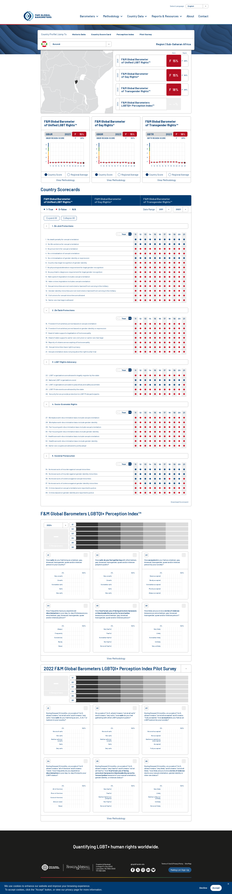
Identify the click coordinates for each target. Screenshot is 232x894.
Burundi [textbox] (56, 44)
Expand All (51, 219)
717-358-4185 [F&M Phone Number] (101, 872)
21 (184, 235)
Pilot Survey (146, 34)
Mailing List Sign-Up (180, 870)
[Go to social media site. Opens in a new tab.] (133, 871)
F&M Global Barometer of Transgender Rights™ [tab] (159, 200)
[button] (117, 234)
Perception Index (125, 34)
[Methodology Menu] (121, 16)
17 (165, 235)
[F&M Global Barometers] (38, 16)
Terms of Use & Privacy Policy (172, 865)
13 (145, 235)
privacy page (72, 889)
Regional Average (79, 174)
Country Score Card (101, 34)
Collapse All (69, 219)
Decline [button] (203, 888)
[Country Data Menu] (145, 16)
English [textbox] (191, 6)
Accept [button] (216, 888)
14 (150, 235)
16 (160, 235)
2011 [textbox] (161, 210)
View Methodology (65, 180)
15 (155, 235)
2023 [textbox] (178, 210)
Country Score (55, 174)
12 (140, 235)
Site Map (188, 865)
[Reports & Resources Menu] (180, 16)
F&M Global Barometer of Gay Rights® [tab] (110, 200)
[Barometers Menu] (97, 16)
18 (170, 235)
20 (179, 235)
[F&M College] (78, 868)
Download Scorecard (179, 503)
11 (135, 235)
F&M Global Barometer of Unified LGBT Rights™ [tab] (60, 200)
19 (174, 235)
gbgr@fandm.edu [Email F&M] (137, 865)
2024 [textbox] (49, 526)
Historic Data (79, 34)
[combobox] (197, 6)
